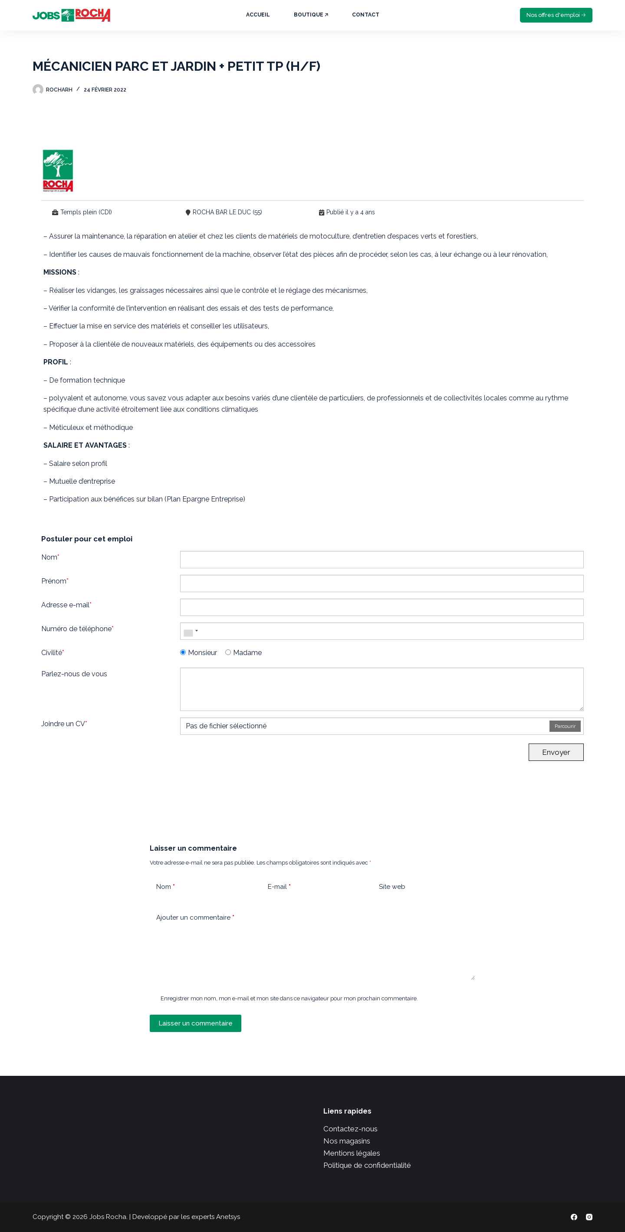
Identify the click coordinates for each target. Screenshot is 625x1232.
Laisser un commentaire (195, 1023)
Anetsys (228, 1217)
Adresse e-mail (66, 605)
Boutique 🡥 (311, 15)
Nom (50, 557)
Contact (365, 15)
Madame (243, 653)
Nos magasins (346, 1141)
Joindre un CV (64, 724)
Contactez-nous (350, 1128)
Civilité (52, 653)
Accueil (258, 15)
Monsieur (198, 653)
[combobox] (191, 631)
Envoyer (556, 752)
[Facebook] (574, 1217)
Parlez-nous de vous (74, 674)
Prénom (55, 581)
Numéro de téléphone (77, 629)
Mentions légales (351, 1153)
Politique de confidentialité (367, 1165)
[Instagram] (589, 1217)
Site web (392, 887)
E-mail (279, 886)
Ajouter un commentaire (195, 917)
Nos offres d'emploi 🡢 (556, 15)
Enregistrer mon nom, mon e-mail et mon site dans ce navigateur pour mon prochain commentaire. (289, 998)
